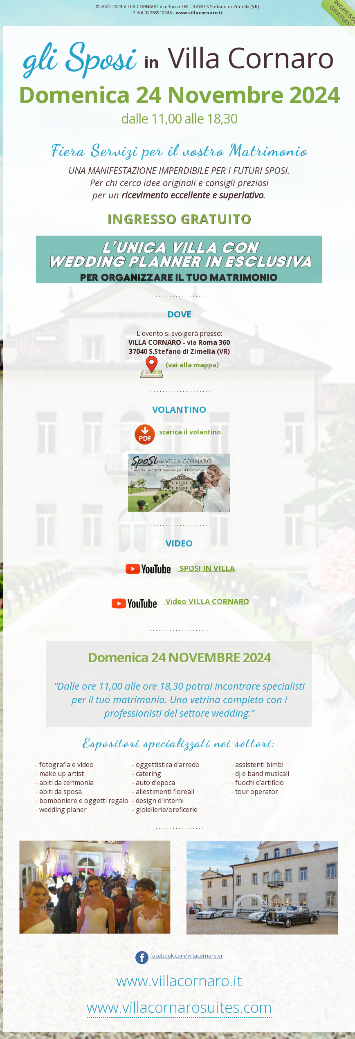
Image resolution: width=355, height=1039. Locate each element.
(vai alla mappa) (179, 364)
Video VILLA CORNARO (179, 601)
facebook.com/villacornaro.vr (186, 955)
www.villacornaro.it (199, 12)
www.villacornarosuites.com (179, 1007)
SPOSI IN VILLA (179, 568)
